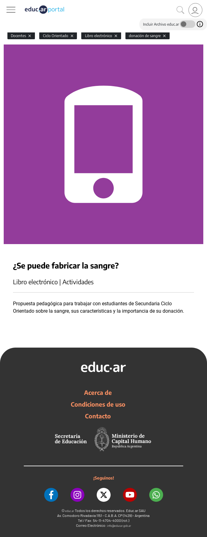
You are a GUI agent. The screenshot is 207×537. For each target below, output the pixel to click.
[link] (195, 10)
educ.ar (69, 511)
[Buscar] (180, 10)
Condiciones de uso (98, 404)
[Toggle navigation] (6, 3)
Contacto (98, 416)
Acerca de (98, 392)
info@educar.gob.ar (119, 525)
